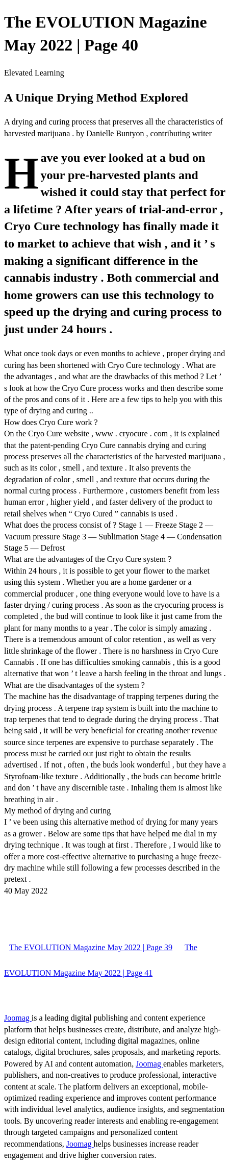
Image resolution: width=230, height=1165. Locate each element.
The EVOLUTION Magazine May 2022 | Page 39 (90, 947)
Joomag (18, 1017)
